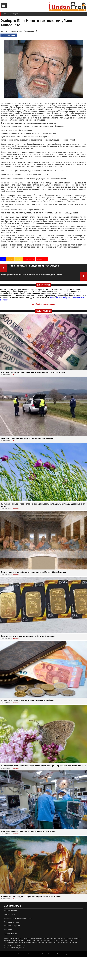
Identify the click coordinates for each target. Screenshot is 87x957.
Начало (5, 14)
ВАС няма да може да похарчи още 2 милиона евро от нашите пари (33, 372)
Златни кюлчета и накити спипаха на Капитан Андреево (27, 636)
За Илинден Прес (11, 922)
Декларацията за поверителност (18, 918)
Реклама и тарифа (12, 926)
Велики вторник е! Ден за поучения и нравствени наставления (31, 896)
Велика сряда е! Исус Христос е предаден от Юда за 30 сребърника (33, 572)
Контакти (8, 930)
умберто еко (41, 259)
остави (18, 259)
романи (10, 259)
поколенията (29, 259)
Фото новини (9, 914)
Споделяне (8, 35)
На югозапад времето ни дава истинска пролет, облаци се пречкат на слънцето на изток (43, 766)
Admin (4, 31)
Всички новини (10, 910)
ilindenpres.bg (22, 954)
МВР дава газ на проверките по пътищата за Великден (27, 438)
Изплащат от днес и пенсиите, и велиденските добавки (27, 700)
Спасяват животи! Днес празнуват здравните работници (28, 831)
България (14, 14)
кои (3, 259)
